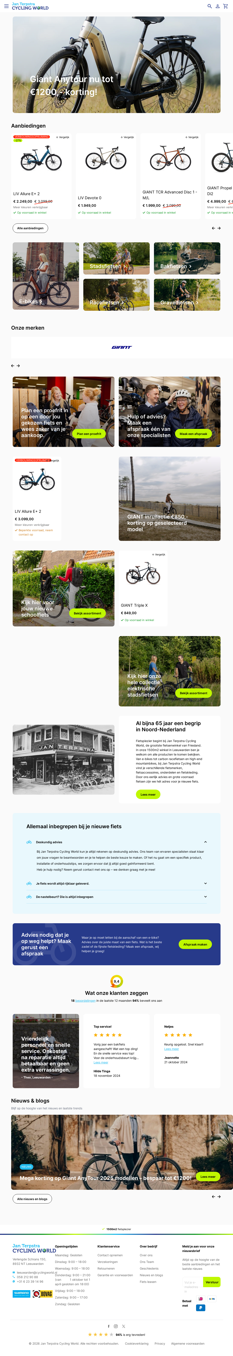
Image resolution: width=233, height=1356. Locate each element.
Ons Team (147, 1262)
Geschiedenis (149, 1268)
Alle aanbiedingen (30, 229)
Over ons (146, 1255)
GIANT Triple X (134, 610)
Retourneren (106, 1268)
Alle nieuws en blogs (32, 1208)
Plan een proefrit (89, 437)
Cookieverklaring (137, 1343)
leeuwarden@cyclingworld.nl (37, 1272)
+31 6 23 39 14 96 (30, 1281)
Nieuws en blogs (151, 1275)
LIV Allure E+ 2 (26, 194)
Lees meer (148, 800)
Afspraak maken (195, 952)
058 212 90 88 (27, 1277)
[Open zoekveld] (209, 6)
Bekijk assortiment (87, 618)
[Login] (218, 6)
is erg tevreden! (130, 1334)
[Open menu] (6, 6)
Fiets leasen (148, 1282)
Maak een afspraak (193, 437)
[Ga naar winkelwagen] (226, 6)
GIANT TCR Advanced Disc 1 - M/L (170, 196)
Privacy (160, 1343)
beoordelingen (85, 1009)
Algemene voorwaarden (187, 1343)
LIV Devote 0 (89, 198)
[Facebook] (109, 1326)
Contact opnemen (110, 1255)
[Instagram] (116, 1326)
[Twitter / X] (123, 1326)
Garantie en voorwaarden (115, 1275)
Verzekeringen (107, 1262)
